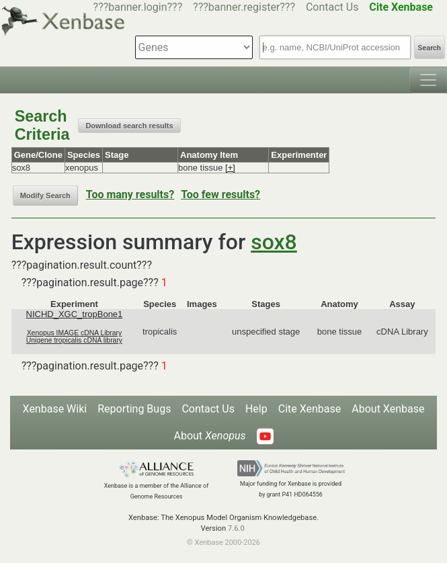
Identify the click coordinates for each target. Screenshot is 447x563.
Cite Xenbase (309, 408)
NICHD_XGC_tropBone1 (74, 314)
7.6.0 (236, 528)
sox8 (274, 242)
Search (429, 48)
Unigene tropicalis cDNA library (74, 340)
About (209, 435)
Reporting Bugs (134, 408)
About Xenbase (388, 408)
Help (256, 408)
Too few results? (220, 194)
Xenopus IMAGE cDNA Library (74, 333)
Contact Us (332, 7)
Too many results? (130, 194)
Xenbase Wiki (55, 408)
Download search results (129, 126)
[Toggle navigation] (428, 80)
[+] (230, 168)
